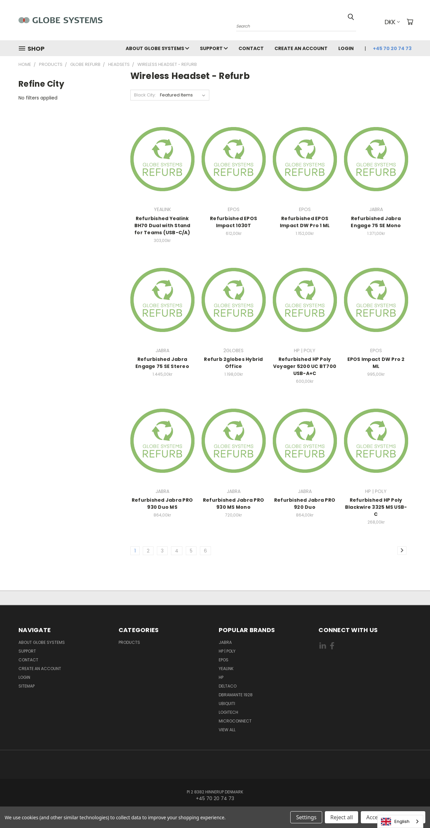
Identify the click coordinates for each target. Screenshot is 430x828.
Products (129, 642)
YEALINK (226, 668)
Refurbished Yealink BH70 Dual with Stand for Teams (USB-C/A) (162, 225)
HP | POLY (227, 651)
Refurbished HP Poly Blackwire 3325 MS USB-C (376, 507)
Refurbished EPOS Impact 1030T (233, 222)
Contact (251, 48)
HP (221, 677)
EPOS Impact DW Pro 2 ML (376, 363)
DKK (392, 22)
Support (214, 48)
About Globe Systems (157, 48)
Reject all (341, 817)
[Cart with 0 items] (409, 21)
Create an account (301, 48)
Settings (306, 817)
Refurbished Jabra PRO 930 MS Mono (233, 503)
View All (227, 730)
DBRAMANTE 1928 (236, 695)
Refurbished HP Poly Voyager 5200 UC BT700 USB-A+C (304, 366)
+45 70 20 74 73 (392, 48)
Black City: (145, 95)
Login (346, 48)
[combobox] (400, 821)
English (395, 822)
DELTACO (227, 686)
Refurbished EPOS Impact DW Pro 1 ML (305, 222)
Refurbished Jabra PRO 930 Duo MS (162, 503)
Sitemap (26, 686)
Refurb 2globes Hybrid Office (233, 363)
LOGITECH (228, 712)
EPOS (223, 660)
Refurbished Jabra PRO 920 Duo (304, 503)
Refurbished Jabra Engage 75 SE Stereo (162, 363)
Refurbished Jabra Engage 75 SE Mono (376, 222)
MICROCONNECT (235, 721)
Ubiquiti (227, 703)
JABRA (225, 642)
